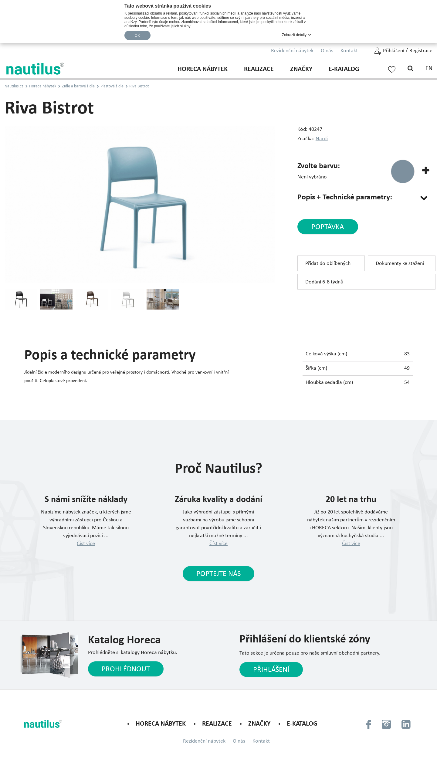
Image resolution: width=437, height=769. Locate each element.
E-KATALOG (344, 69)
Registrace (420, 51)
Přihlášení (393, 51)
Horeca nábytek (203, 69)
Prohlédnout (126, 669)
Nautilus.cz (14, 86)
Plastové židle (112, 86)
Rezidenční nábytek (292, 51)
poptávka (327, 227)
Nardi (322, 139)
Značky (301, 69)
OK (137, 35)
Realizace (259, 69)
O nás (327, 51)
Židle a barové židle (78, 86)
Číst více (86, 544)
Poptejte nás (218, 574)
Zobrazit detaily (294, 35)
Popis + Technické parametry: (344, 197)
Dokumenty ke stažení (400, 263)
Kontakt (349, 51)
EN (428, 69)
